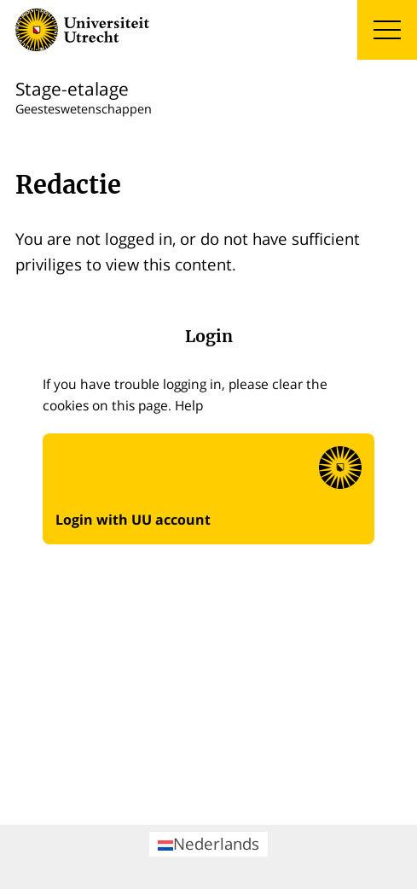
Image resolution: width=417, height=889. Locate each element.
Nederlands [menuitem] (208, 843)
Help (189, 405)
